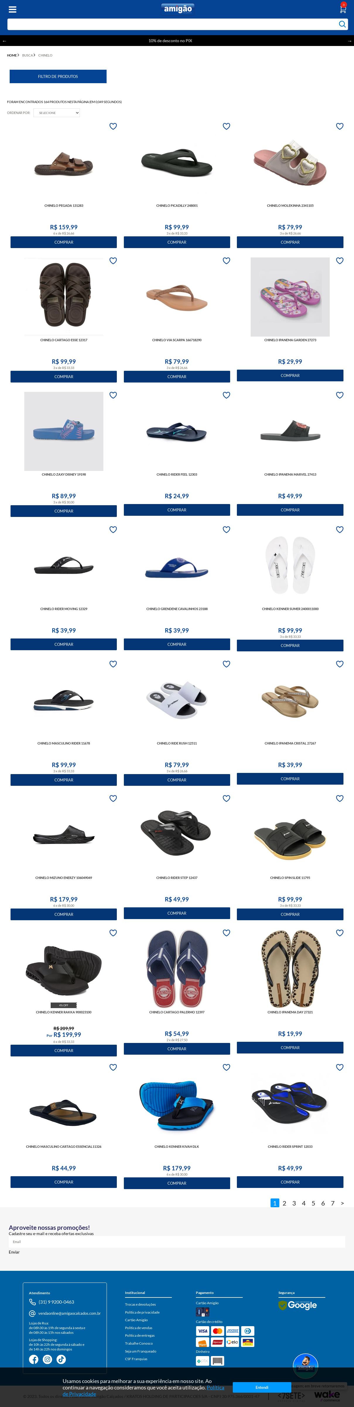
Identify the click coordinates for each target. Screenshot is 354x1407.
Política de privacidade (142, 1312)
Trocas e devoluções (140, 1304)
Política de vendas (138, 1328)
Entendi (261, 1387)
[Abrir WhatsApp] (305, 1366)
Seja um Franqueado (140, 1351)
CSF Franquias (136, 1359)
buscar (342, 24)
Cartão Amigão (136, 1320)
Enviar (14, 1252)
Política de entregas (140, 1335)
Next (350, 41)
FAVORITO (113, 126)
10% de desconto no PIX (177, 40)
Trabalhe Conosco (139, 1343)
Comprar (63, 242)
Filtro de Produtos (58, 76)
